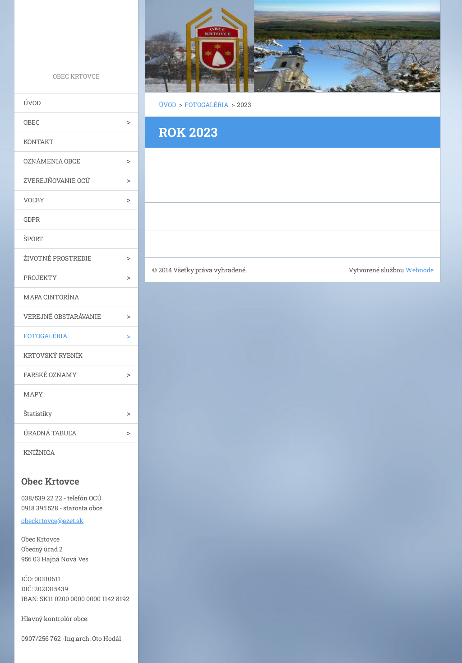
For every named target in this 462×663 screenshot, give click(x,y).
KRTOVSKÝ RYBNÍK (53, 355)
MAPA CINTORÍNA (51, 297)
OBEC (31, 122)
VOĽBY (33, 200)
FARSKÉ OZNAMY (50, 374)
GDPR (31, 219)
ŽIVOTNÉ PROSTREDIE (57, 258)
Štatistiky (37, 413)
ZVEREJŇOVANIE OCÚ (56, 180)
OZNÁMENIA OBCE (51, 161)
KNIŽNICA (39, 452)
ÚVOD (32, 102)
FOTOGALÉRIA (45, 336)
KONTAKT (38, 141)
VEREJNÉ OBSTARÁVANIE (62, 316)
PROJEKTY (40, 277)
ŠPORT (33, 238)
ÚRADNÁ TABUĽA (49, 433)
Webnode (420, 270)
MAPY (33, 394)
